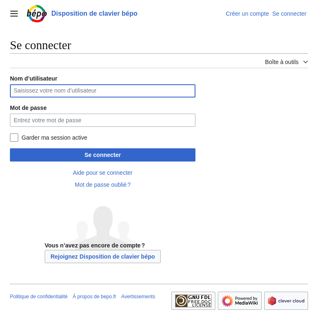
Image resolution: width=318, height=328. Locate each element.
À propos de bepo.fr (94, 296)
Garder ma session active (54, 137)
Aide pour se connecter (102, 172)
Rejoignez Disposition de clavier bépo (103, 256)
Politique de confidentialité (38, 296)
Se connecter (102, 155)
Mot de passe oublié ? (102, 184)
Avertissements (138, 296)
